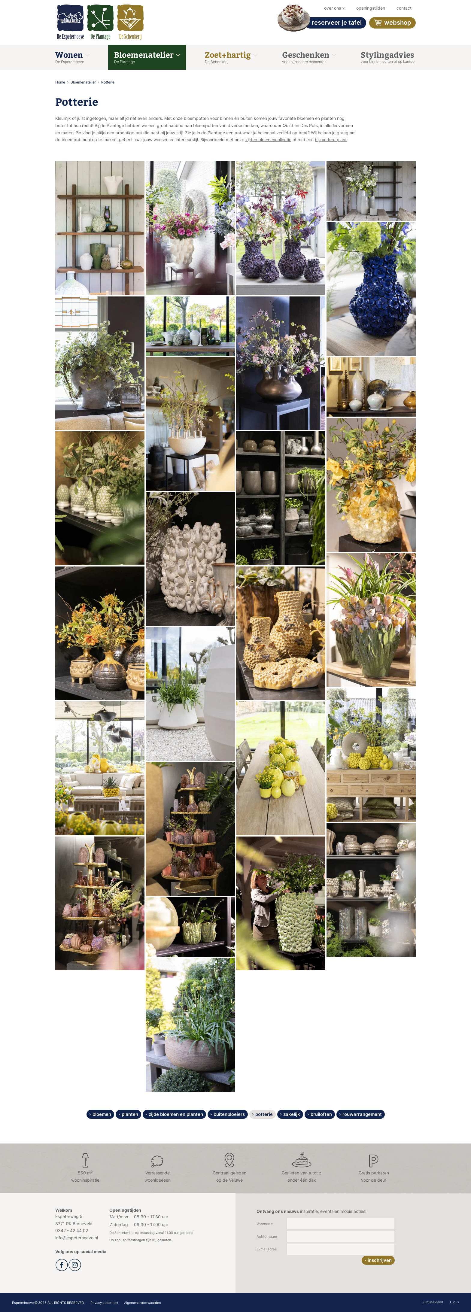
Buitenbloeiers (229, 1114)
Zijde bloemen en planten (176, 1114)
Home (60, 82)
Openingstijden (370, 8)
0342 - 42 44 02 (71, 1230)
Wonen (72, 56)
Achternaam (267, 1236)
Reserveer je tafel (333, 23)
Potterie (107, 82)
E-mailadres (267, 1249)
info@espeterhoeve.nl (76, 1237)
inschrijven (380, 1260)
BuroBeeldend (432, 1302)
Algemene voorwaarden (142, 1303)
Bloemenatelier (147, 56)
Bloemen (102, 1114)
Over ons (334, 8)
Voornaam (265, 1224)
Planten (130, 1114)
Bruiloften (321, 1114)
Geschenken (309, 56)
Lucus (454, 1302)
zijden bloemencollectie (268, 139)
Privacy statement (104, 1303)
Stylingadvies (388, 56)
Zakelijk (291, 1114)
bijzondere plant (331, 139)
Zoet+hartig (231, 56)
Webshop (392, 23)
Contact (404, 8)
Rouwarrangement (362, 1114)
